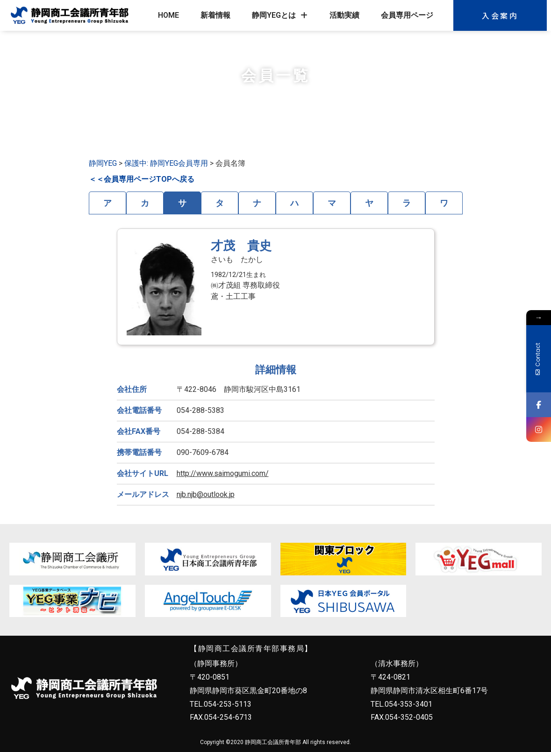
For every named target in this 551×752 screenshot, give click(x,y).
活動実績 (344, 15)
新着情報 (215, 15)
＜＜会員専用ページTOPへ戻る (141, 179)
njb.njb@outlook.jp (206, 494)
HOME (168, 15)
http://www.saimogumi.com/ (223, 473)
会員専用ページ (407, 15)
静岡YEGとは (280, 15)
